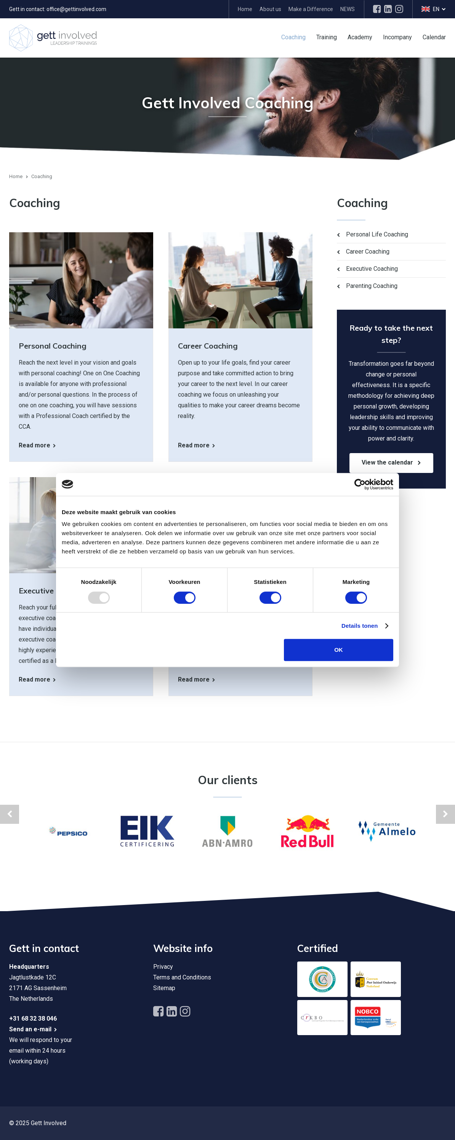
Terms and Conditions (182, 977)
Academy (360, 36)
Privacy (163, 966)
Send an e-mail (30, 1029)
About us (270, 9)
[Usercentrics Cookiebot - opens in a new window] (360, 484)
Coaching (293, 36)
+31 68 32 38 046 (33, 1018)
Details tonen (359, 625)
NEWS (347, 9)
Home (245, 9)
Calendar (434, 36)
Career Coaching (367, 251)
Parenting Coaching (371, 285)
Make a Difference (310, 9)
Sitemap (164, 988)
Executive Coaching (372, 268)
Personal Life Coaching (377, 234)
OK (338, 649)
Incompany (397, 36)
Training (326, 36)
